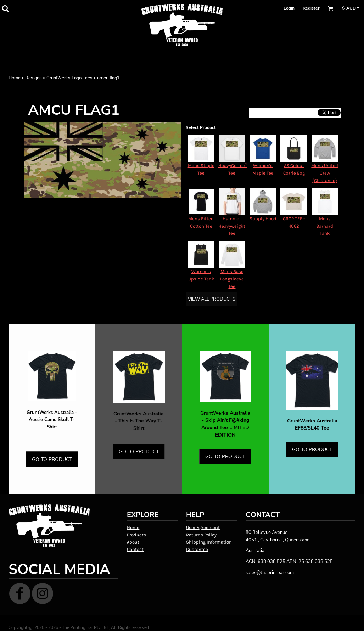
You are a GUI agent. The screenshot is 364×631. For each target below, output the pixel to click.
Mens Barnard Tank (324, 226)
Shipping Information (209, 542)
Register (311, 8)
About (133, 542)
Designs (33, 77)
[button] (5, 8)
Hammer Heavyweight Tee (231, 226)
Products (136, 535)
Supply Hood (263, 218)
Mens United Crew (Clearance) (324, 173)
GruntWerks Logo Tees (69, 77)
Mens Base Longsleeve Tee (232, 279)
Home (15, 77)
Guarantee (197, 549)
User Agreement (203, 527)
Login (289, 8)
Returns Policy (201, 535)
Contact (135, 549)
